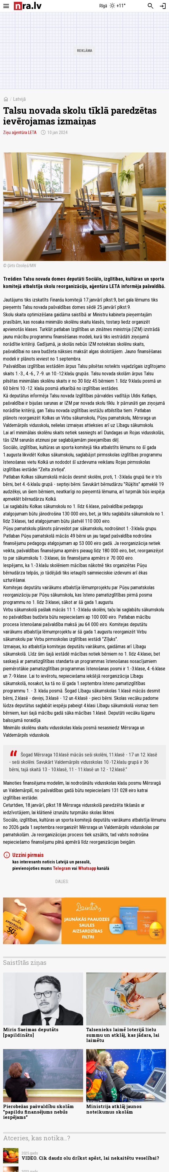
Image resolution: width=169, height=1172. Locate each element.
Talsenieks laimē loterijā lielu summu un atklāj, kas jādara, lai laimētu (122, 1035)
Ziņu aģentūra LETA (20, 132)
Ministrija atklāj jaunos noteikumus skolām (114, 1109)
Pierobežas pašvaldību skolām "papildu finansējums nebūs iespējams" (38, 1111)
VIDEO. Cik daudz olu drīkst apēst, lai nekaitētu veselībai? (90, 1158)
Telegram (62, 868)
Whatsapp (87, 868)
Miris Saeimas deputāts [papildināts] (30, 1032)
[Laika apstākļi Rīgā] (112, 6)
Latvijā (19, 99)
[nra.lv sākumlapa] (28, 6)
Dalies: (62, 881)
